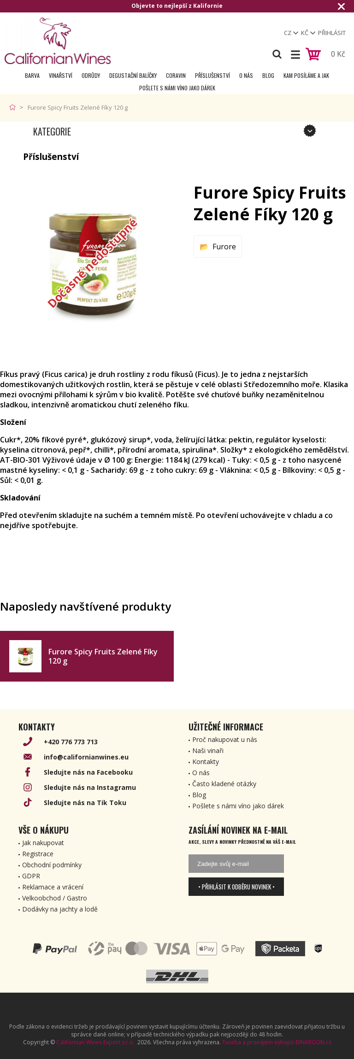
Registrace (37, 853)
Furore (224, 246)
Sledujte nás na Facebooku (88, 772)
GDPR (31, 875)
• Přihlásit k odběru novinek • (236, 886)
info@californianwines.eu (86, 757)
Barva (32, 75)
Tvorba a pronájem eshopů (258, 1042)
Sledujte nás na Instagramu (90, 787)
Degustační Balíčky (133, 75)
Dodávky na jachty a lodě (60, 909)
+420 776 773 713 (71, 741)
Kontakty (205, 761)
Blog (268, 75)
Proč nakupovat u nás (224, 739)
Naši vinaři (208, 750)
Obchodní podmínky (52, 864)
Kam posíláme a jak (306, 75)
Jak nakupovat (43, 842)
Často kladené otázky (224, 783)
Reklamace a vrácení (52, 886)
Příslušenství (212, 75)
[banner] (58, 41)
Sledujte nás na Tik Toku (85, 802)
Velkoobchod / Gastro (54, 898)
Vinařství (60, 75)
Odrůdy (91, 75)
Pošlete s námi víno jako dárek (177, 88)
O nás (246, 75)
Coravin (176, 75)
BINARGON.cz (313, 1042)
